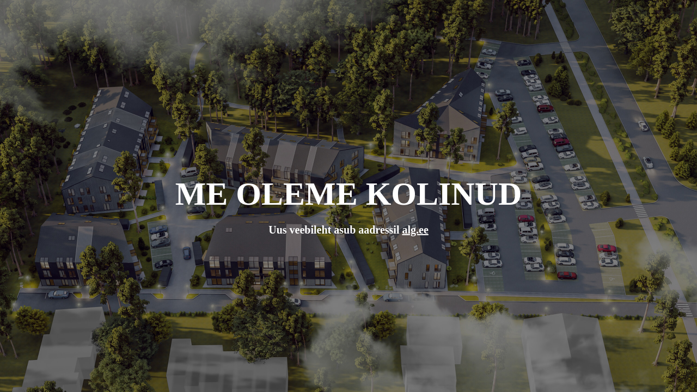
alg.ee (415, 230)
